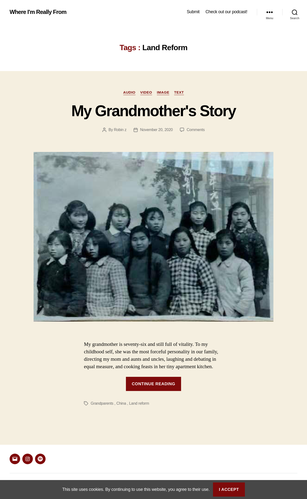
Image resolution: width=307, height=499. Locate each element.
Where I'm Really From (38, 12)
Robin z (120, 130)
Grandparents (102, 403)
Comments (196, 130)
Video (146, 92)
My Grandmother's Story (153, 111)
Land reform (139, 403)
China (121, 403)
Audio (129, 92)
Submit (193, 11)
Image (163, 92)
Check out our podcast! (226, 11)
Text (179, 92)
